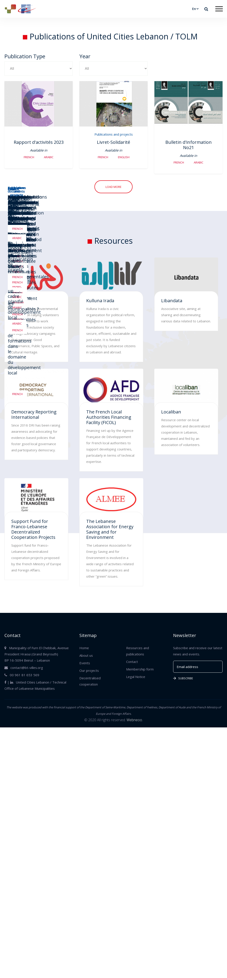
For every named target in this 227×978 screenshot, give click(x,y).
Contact (132, 661)
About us (86, 655)
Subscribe (183, 678)
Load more (113, 187)
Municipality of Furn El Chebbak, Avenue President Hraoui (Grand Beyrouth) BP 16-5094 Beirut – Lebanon (36, 654)
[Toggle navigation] (219, 9)
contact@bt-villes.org (23, 667)
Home (84, 648)
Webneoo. (135, 719)
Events (84, 663)
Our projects (89, 670)
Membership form (140, 669)
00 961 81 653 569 (21, 675)
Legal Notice (135, 676)
